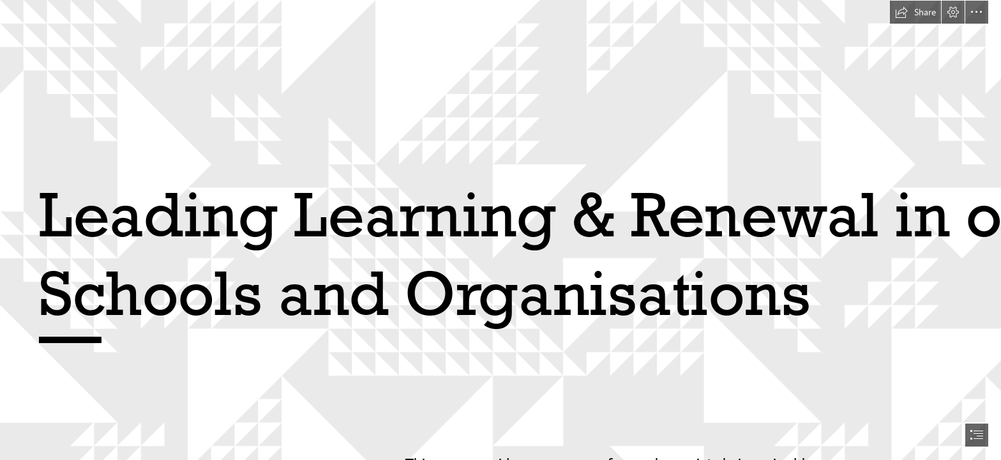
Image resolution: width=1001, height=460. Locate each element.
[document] (500, 230)
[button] (915, 12)
